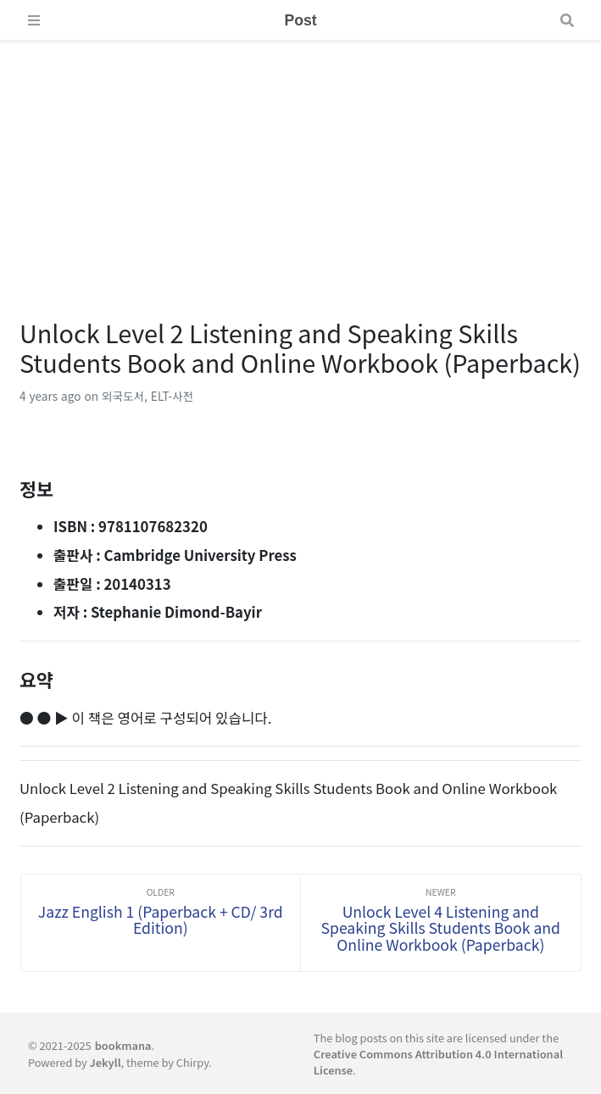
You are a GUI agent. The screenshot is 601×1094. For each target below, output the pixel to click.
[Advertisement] (300, 159)
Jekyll (105, 1062)
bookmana (123, 1045)
